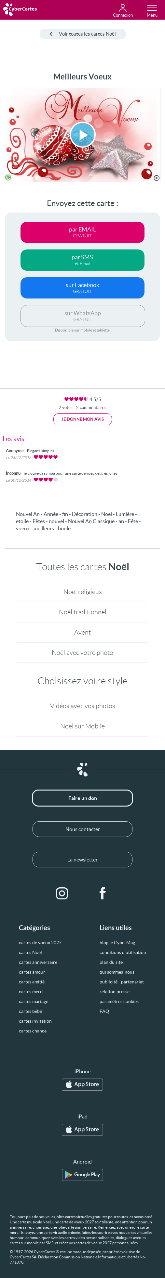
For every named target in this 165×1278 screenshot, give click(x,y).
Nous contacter (82, 829)
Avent (82, 632)
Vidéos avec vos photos (82, 705)
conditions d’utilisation (123, 952)
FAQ (104, 1011)
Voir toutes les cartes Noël (82, 34)
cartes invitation (35, 1021)
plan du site (111, 962)
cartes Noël (30, 952)
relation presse (115, 991)
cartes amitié (32, 981)
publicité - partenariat (122, 981)
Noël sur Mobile (82, 726)
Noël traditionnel (82, 612)
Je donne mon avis (83, 419)
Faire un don (82, 798)
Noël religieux (82, 591)
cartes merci (31, 991)
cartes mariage (33, 1001)
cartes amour (32, 972)
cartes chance (33, 1030)
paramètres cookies (119, 1001)
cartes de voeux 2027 (40, 942)
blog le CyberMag (117, 942)
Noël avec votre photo (82, 652)
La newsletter (82, 859)
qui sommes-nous (117, 972)
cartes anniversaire (38, 962)
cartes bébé (30, 1011)
